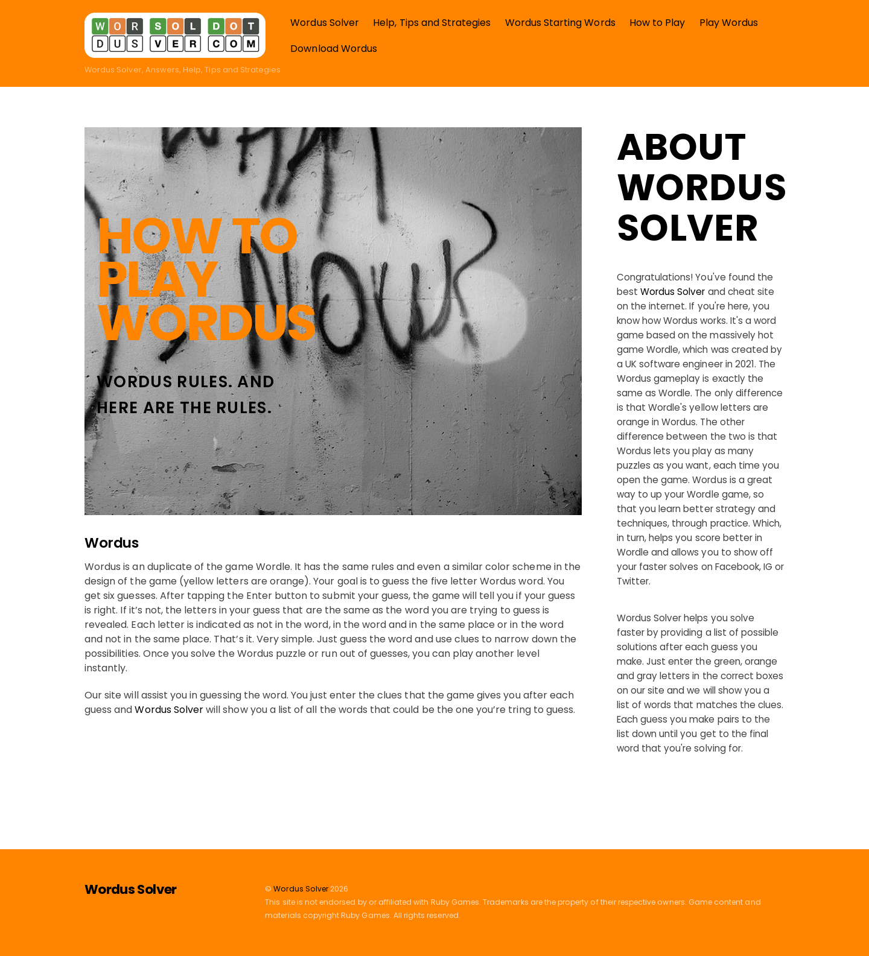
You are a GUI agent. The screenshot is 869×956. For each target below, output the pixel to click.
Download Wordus (333, 48)
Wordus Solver (324, 23)
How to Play (657, 23)
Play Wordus (729, 23)
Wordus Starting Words (560, 23)
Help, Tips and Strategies (432, 23)
